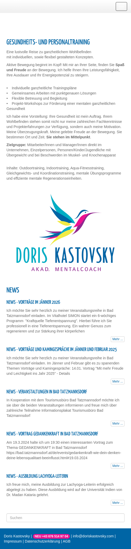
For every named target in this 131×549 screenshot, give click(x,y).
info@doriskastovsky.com (93, 536)
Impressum (13, 541)
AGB (67, 541)
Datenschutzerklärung (42, 541)
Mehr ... (117, 339)
